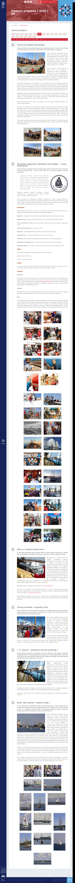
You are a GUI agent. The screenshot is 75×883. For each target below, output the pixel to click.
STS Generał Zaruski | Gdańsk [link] (3, 5)
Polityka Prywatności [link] (39, 880)
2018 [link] (48, 34)
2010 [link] (25, 36)
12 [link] (43, 39)
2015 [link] (60, 34)
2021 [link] (35, 34)
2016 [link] (56, 34)
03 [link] (20, 39)
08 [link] (33, 39)
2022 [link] (31, 34)
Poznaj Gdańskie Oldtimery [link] (34, 592)
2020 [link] (39, 34)
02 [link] (16, 39)
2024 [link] (22, 34)
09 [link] (37, 39)
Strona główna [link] (14, 25)
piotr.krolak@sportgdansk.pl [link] (45, 281)
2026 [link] (13, 34)
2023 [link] (26, 34)
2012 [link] (17, 36)
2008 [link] (34, 36)
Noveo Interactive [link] (63, 879)
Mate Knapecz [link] (64, 880)
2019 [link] (44, 34)
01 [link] (13, 39)
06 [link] (26, 39)
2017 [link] (52, 34)
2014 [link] (64, 34)
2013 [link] (13, 36)
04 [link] (23, 39)
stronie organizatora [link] (48, 585)
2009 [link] (29, 36)
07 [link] (30, 39)
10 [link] (40, 39)
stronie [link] (48, 279)
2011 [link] (21, 36)
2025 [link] (17, 34)
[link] (74, 1)
